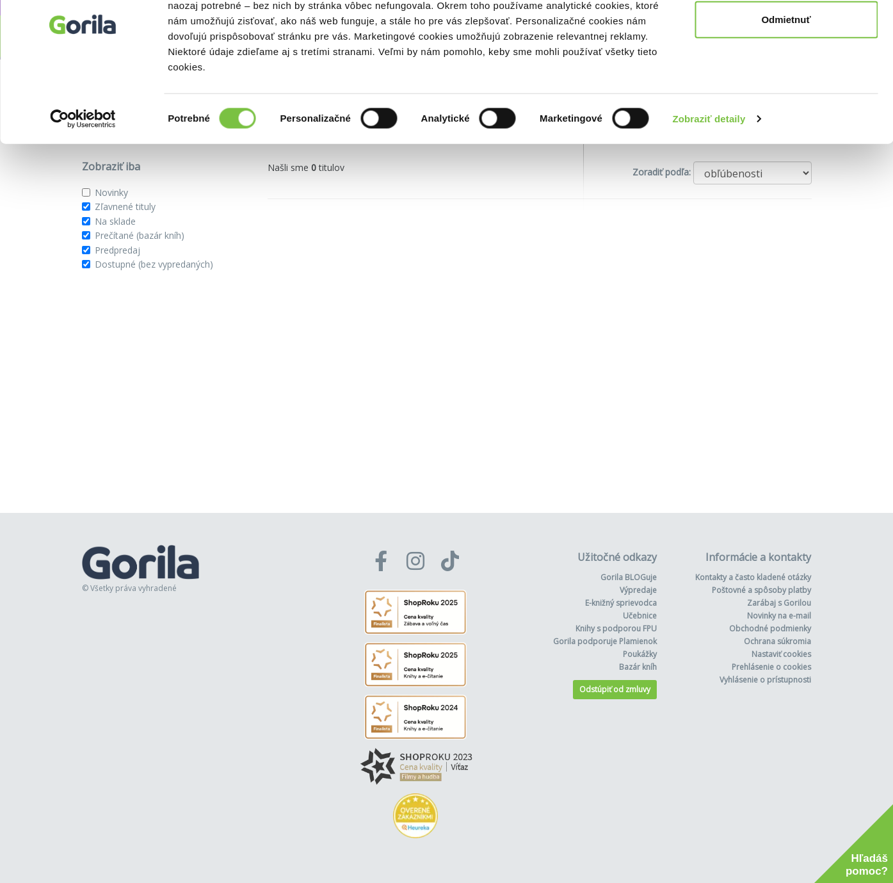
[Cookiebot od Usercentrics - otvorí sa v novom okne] (83, 175)
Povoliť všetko (786, 33)
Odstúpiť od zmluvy (614, 689)
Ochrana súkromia (777, 641)
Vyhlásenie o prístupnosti (765, 679)
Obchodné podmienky (770, 628)
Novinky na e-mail (779, 615)
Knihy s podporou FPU (616, 628)
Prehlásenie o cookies (771, 666)
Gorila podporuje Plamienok (605, 641)
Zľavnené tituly (125, 206)
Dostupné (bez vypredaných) (154, 264)
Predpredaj (117, 250)
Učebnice (640, 615)
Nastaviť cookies (781, 654)
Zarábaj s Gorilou (779, 602)
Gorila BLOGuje (628, 577)
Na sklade (115, 221)
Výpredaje (638, 590)
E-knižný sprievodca (621, 602)
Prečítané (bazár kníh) (139, 235)
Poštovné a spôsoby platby (761, 590)
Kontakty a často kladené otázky (753, 577)
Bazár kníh (638, 666)
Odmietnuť (785, 75)
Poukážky (640, 654)
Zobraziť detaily (709, 175)
